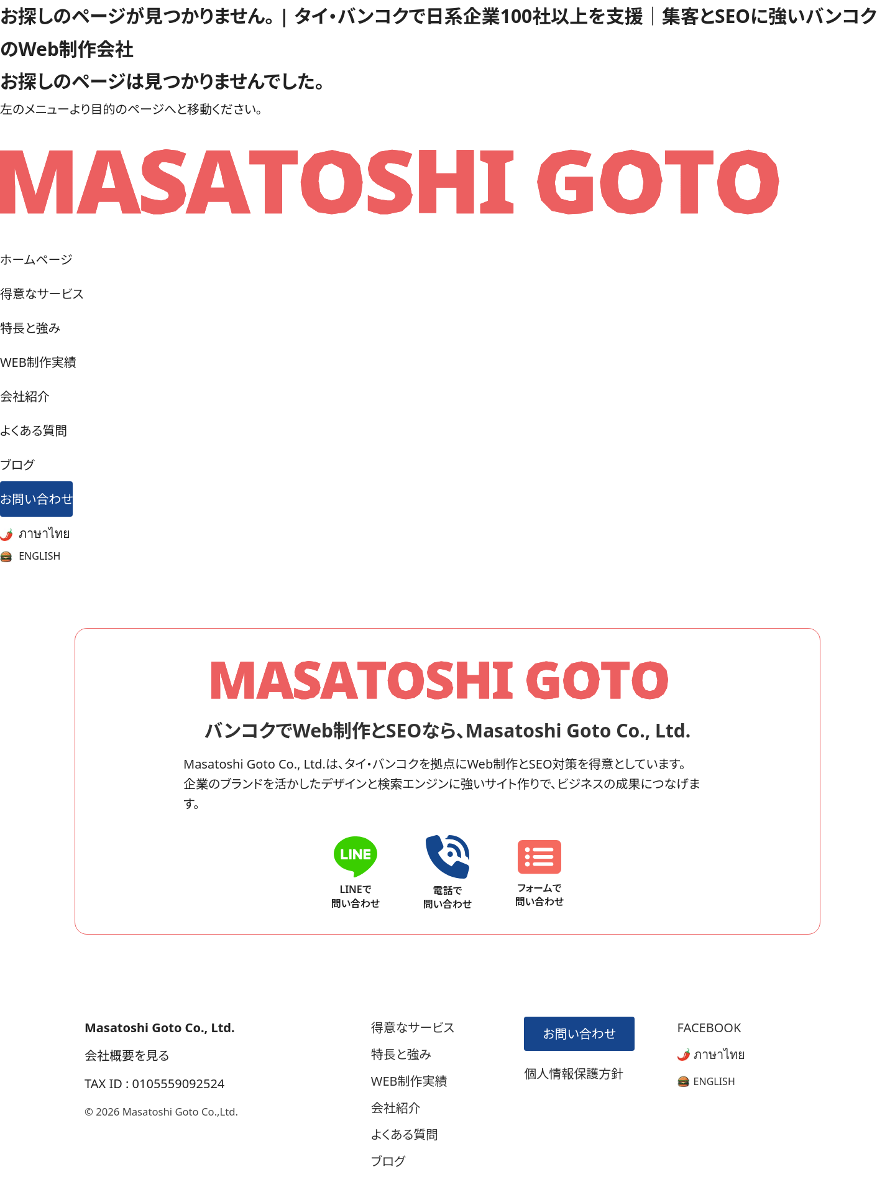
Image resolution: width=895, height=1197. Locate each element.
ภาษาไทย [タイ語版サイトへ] (711, 1054)
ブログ (17, 464)
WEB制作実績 (38, 362)
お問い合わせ (36, 499)
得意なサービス (42, 293)
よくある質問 (34, 430)
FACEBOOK (709, 1027)
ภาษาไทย (35, 533)
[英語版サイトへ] (706, 1081)
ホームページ (36, 259)
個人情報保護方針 (573, 1073)
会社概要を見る (127, 1055)
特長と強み (30, 328)
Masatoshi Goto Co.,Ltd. (180, 1111)
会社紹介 (25, 396)
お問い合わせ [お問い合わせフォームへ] (577, 1033)
